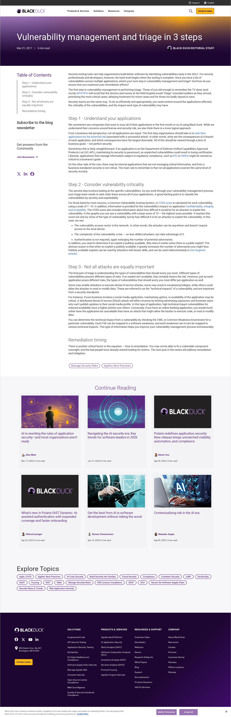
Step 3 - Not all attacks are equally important (37, 103)
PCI (175, 155)
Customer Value (142, 637)
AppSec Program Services (113, 675)
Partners (172, 652)
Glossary (172, 662)
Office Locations (176, 667)
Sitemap (172, 672)
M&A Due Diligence (76, 687)
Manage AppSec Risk (77, 670)
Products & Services (78, 11)
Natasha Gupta (166, 534)
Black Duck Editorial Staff (193, 48)
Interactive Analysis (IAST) (113, 660)
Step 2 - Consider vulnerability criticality (40, 94)
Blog (137, 667)
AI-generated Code (76, 637)
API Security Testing (76, 642)
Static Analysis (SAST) (111, 647)
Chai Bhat (31, 454)
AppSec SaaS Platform (111, 637)
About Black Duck (176, 637)
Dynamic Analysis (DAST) (113, 665)
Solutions (99, 11)
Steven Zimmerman (102, 534)
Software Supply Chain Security (82, 665)
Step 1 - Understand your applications (37, 84)
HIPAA (185, 155)
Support (196, 3)
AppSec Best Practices (117, 365)
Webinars (139, 647)
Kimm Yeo (163, 454)
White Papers (141, 662)
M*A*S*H (82, 93)
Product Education (143, 682)
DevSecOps (72, 652)
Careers (171, 647)
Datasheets (140, 642)
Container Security (76, 675)
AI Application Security (111, 642)
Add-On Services (142, 687)
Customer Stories (176, 657)
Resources (113, 11)
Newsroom (173, 642)
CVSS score (165, 202)
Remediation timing (33, 111)
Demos (138, 652)
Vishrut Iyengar (34, 534)
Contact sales (205, 11)
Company (129, 11)
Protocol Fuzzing (109, 670)
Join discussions (25, 157)
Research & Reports (144, 657)
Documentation (142, 677)
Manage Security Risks (84, 365)
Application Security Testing (80, 647)
